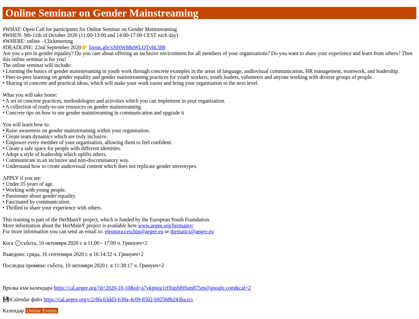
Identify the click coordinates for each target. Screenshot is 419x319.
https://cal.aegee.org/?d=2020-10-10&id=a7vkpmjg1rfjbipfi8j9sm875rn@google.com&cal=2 (152, 288)
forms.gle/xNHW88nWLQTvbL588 (127, 47)
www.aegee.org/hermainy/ (165, 225)
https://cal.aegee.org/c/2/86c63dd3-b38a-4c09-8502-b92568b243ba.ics (118, 299)
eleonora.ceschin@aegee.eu (134, 231)
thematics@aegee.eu (192, 231)
